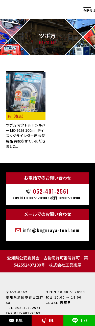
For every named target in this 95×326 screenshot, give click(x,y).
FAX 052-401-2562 (23, 313)
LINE (79, 320)
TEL (47, 320)
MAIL (16, 320)
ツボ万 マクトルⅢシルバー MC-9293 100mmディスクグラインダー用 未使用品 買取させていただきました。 (25, 135)
